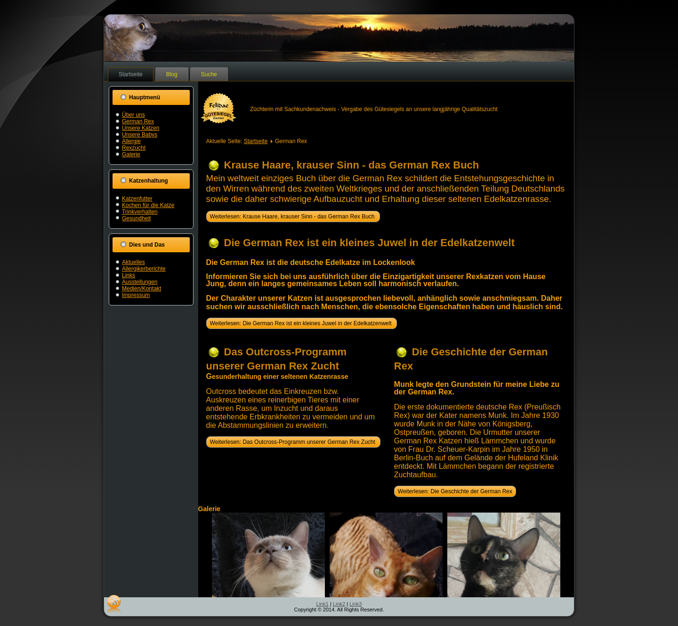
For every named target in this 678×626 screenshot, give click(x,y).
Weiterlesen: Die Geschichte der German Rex (455, 491)
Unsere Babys (139, 134)
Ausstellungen (139, 282)
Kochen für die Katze (148, 205)
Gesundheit (136, 218)
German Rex (138, 121)
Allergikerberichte (144, 268)
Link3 (355, 604)
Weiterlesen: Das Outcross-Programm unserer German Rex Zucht (293, 442)
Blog (172, 74)
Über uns (133, 115)
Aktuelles (133, 262)
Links (128, 275)
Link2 (339, 604)
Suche (209, 74)
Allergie (131, 141)
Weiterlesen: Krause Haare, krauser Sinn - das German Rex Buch (293, 216)
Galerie (131, 154)
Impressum (136, 295)
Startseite (131, 74)
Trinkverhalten (140, 212)
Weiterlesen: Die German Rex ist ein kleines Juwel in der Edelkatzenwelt (301, 323)
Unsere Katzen (140, 128)
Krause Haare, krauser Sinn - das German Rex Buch (351, 165)
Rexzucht (133, 147)
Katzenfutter (137, 198)
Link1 (322, 604)
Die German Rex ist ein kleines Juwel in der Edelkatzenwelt (369, 243)
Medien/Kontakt (141, 288)
